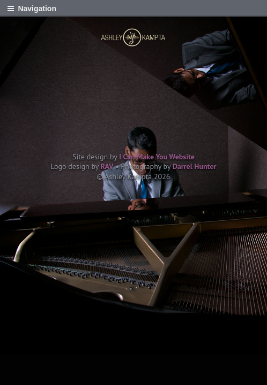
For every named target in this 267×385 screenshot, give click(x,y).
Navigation (37, 8)
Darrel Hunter (195, 166)
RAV (107, 166)
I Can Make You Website (157, 156)
